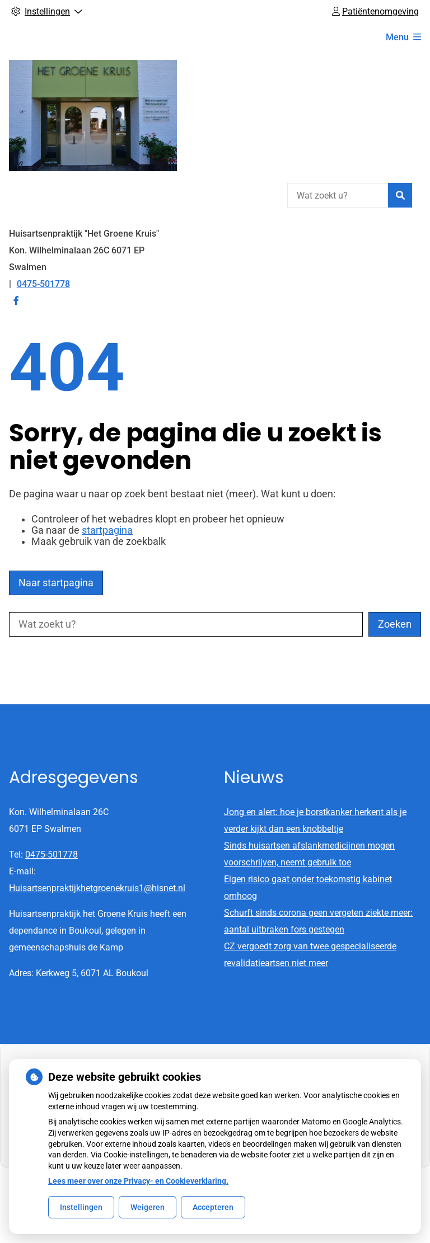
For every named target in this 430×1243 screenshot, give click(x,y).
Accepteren (213, 1207)
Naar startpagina (56, 582)
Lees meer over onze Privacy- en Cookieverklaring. (138, 1180)
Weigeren (147, 1207)
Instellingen (81, 1207)
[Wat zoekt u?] (337, 195)
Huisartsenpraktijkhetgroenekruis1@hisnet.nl (97, 888)
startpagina (107, 530)
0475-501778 (51, 854)
